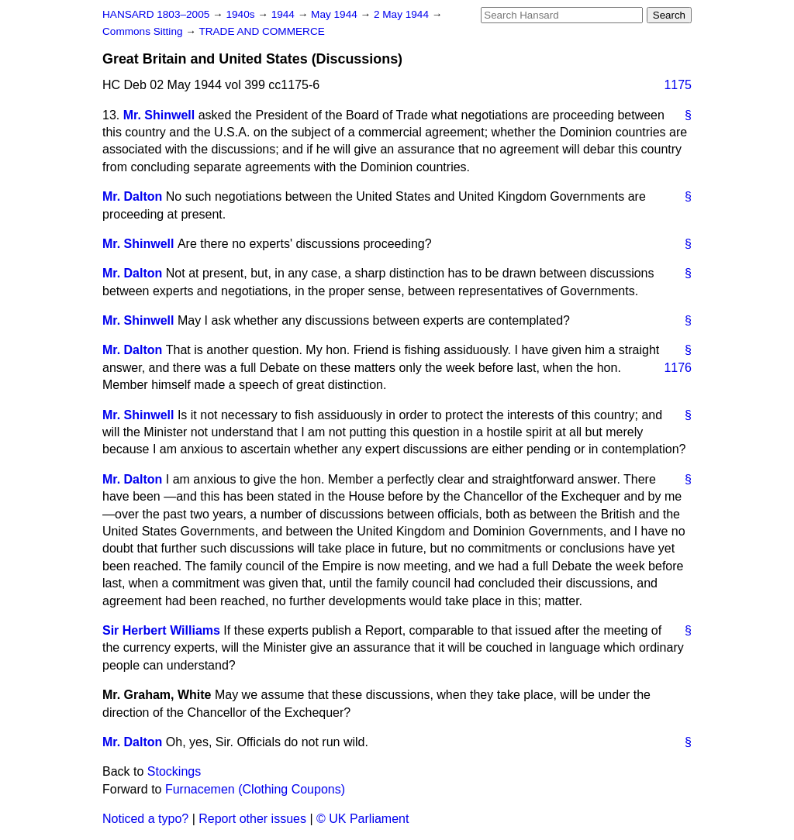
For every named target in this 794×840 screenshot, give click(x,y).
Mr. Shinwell (159, 115)
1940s (241, 14)
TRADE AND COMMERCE (261, 31)
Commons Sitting (143, 31)
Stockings (174, 771)
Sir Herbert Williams (161, 630)
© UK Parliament (362, 818)
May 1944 (335, 14)
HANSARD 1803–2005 (155, 14)
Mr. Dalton (132, 196)
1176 (678, 367)
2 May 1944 (403, 14)
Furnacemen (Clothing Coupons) (255, 789)
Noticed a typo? (145, 818)
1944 (284, 14)
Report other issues (252, 818)
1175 (678, 84)
